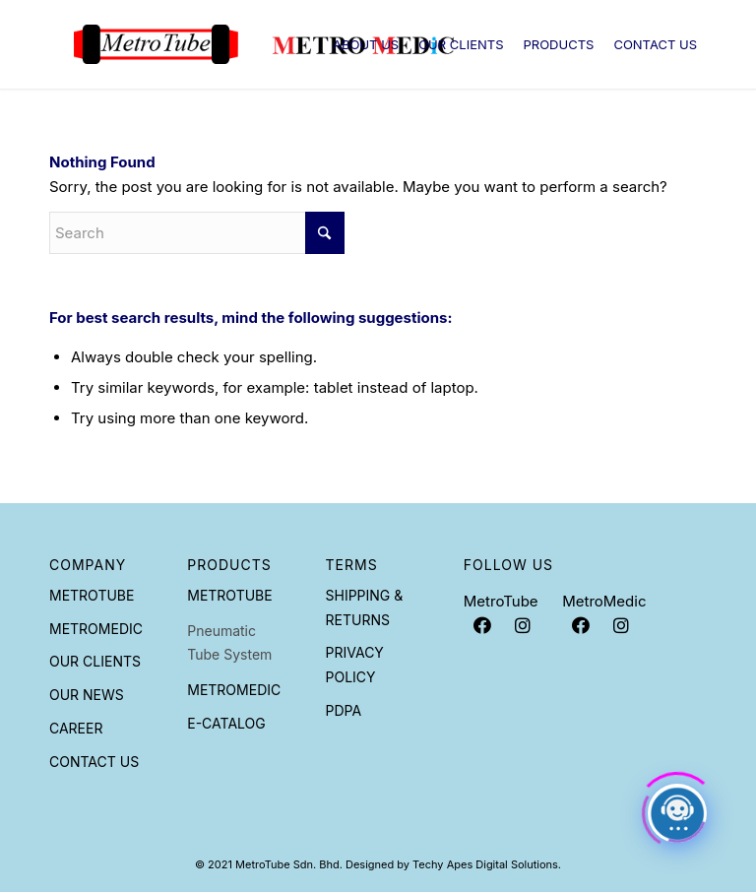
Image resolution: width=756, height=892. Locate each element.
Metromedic (96, 628)
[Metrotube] (263, 44)
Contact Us (94, 761)
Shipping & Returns (365, 607)
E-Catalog (226, 723)
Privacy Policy (355, 664)
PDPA (344, 710)
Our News (86, 694)
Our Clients (95, 661)
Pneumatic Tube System (229, 643)
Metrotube (91, 595)
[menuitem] (366, 44)
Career (75, 728)
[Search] (197, 233)
